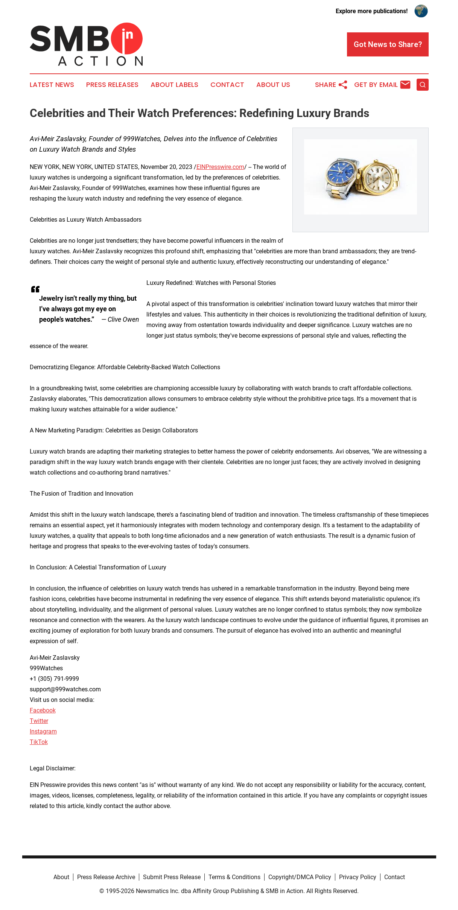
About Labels (174, 85)
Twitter (39, 720)
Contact (227, 85)
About (61, 877)
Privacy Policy (357, 877)
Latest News (52, 85)
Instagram (43, 731)
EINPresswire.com (220, 166)
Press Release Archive (106, 877)
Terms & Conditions (234, 877)
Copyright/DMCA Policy (299, 877)
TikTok (39, 742)
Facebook (43, 710)
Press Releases (112, 85)
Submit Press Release (172, 877)
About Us (273, 85)
